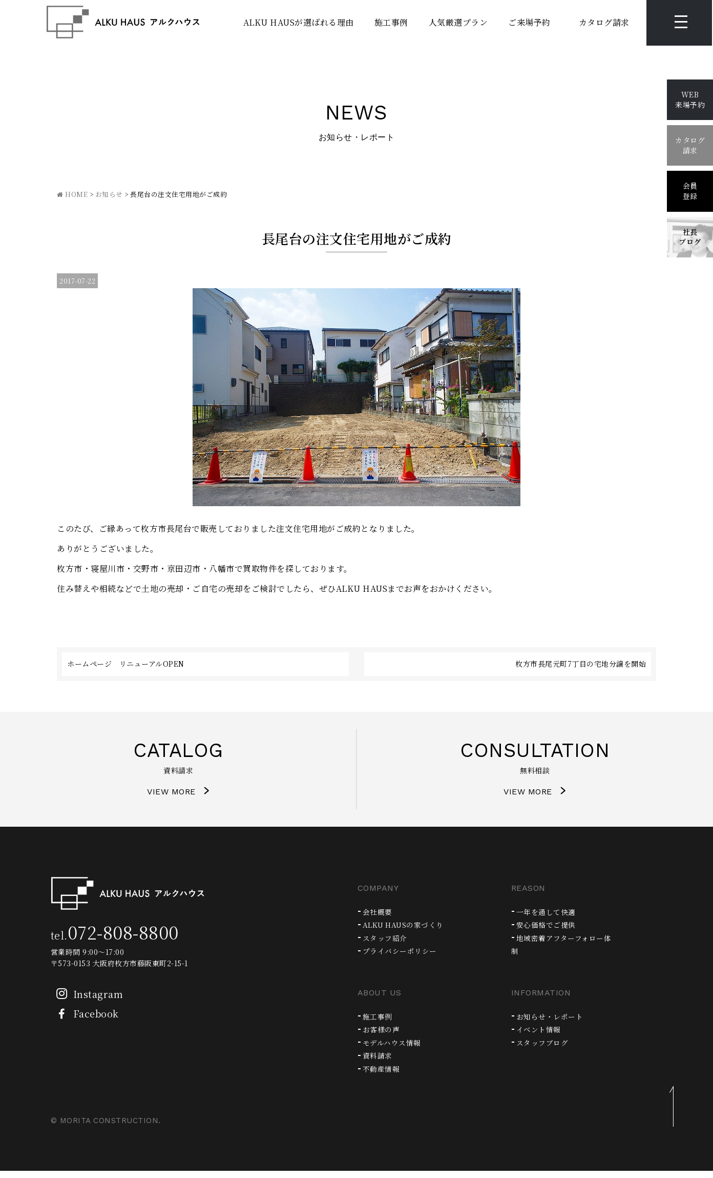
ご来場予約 (515, 23)
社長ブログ (690, 237)
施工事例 (376, 23)
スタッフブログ (544, 1049)
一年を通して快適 (548, 918)
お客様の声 (383, 1036)
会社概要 (378, 918)
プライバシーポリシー (402, 957)
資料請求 (378, 1062)
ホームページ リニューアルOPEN (125, 663)
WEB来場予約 (690, 99)
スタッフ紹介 (386, 945)
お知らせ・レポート (552, 1023)
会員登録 (690, 191)
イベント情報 (540, 1036)
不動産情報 (383, 1075)
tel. (115, 942)
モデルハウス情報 (394, 1049)
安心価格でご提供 (548, 931)
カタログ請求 (589, 23)
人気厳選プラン (443, 23)
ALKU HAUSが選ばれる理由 (283, 23)
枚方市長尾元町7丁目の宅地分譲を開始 (580, 663)
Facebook (85, 1020)
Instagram (87, 1001)
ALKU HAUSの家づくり (407, 931)
